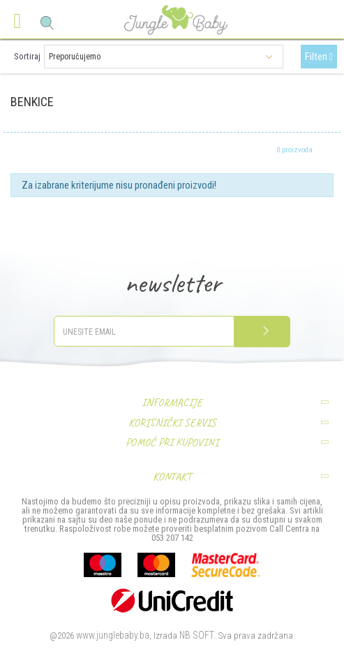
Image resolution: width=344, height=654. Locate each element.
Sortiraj (27, 56)
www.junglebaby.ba (112, 635)
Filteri (319, 56)
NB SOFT (196, 635)
